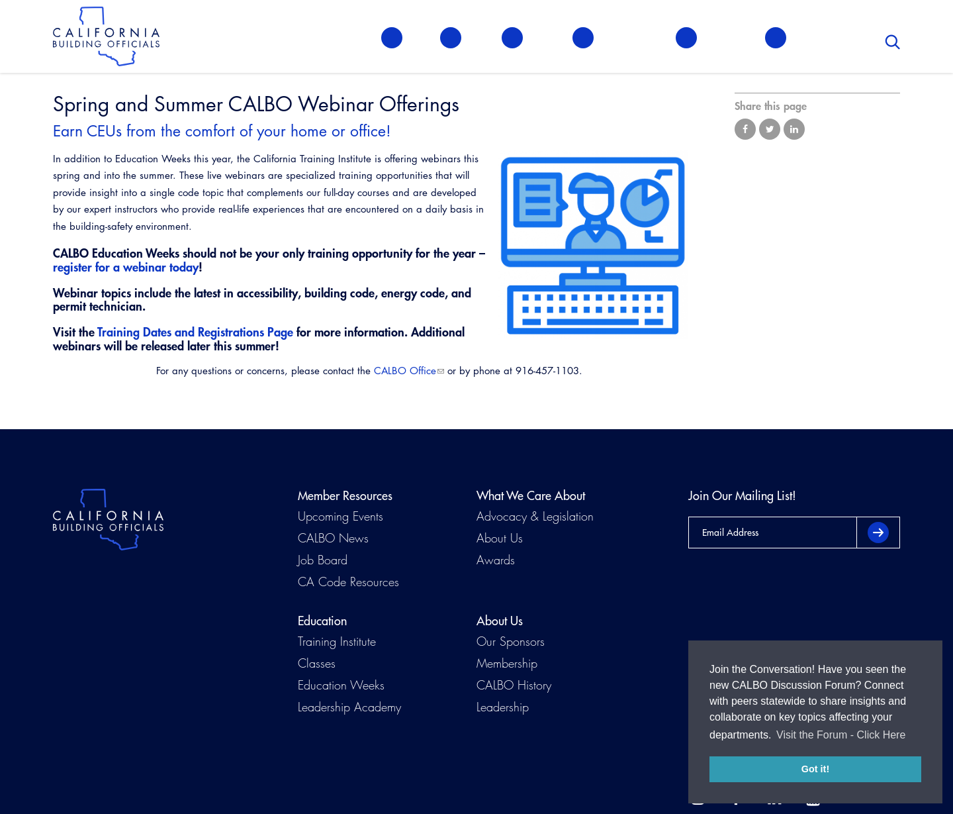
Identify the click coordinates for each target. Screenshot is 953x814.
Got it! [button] (815, 769)
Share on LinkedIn (794, 129)
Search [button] (892, 39)
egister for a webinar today (128, 267)
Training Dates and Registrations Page (195, 332)
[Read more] (593, 245)
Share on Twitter (769, 129)
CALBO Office (405, 370)
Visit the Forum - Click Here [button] (840, 734)
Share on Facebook (745, 129)
